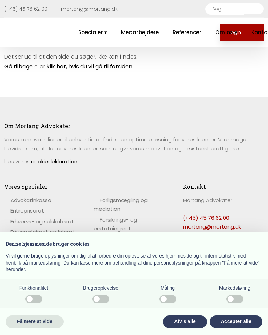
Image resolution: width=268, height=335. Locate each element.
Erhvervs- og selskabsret (42, 221)
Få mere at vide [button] (34, 321)
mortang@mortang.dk (212, 226)
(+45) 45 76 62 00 (206, 218)
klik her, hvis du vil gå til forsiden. (89, 66)
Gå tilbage (18, 66)
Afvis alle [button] (184, 321)
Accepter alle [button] (236, 321)
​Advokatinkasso (30, 200)
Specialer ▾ (92, 32)
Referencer (187, 32)
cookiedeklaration (54, 161)
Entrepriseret (27, 210)
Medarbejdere (140, 32)
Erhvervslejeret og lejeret (42, 232)
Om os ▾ (226, 32)
